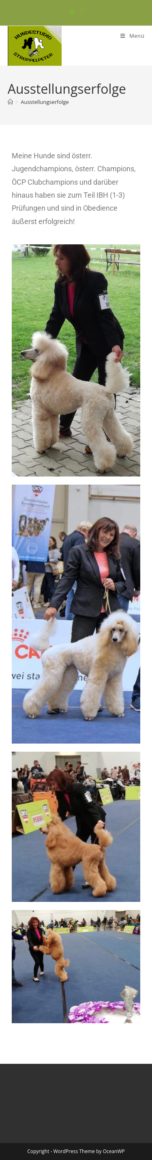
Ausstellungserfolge (45, 102)
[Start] (10, 102)
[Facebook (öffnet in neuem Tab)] (72, 11)
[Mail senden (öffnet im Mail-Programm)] (81, 11)
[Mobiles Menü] (132, 35)
